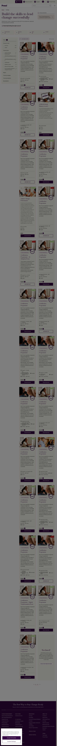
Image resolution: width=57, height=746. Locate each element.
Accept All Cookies (11, 737)
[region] (11, 736)
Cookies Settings (11, 741)
